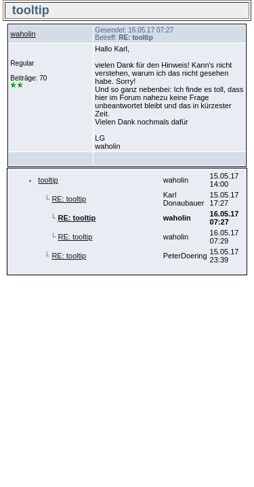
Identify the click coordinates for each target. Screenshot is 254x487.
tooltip (48, 180)
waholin (22, 34)
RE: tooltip (68, 199)
